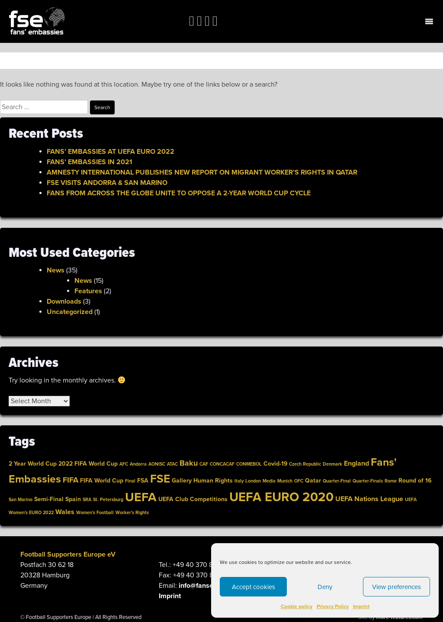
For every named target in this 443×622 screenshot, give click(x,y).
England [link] (356, 463)
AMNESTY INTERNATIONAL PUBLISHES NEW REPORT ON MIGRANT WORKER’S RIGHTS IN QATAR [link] (202, 172)
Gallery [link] (182, 480)
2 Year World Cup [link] (33, 463)
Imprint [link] (361, 606)
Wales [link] (64, 512)
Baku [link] (189, 463)
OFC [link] (298, 481)
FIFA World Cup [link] (101, 480)
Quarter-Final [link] (337, 481)
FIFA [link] (70, 480)
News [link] (55, 270)
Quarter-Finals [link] (368, 481)
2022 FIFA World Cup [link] (88, 463)
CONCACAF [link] (222, 464)
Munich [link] (284, 481)
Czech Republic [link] (305, 464)
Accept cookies (253, 587)
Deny (325, 587)
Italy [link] (239, 481)
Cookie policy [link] (296, 606)
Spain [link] (73, 499)
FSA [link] (142, 480)
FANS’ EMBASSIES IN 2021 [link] (89, 162)
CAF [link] (203, 464)
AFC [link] (123, 464)
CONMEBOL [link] (249, 464)
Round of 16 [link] (414, 480)
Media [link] (269, 481)
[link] (36, 21)
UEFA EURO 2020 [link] (281, 497)
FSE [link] (160, 479)
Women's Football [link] (95, 512)
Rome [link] (391, 481)
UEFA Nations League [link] (369, 499)
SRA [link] (87, 499)
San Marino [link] (20, 499)
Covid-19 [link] (275, 463)
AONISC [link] (156, 464)
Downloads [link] (64, 301)
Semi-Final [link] (49, 499)
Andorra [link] (138, 464)
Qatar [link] (313, 480)
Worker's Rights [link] (132, 512)
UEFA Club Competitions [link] (193, 499)
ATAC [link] (172, 464)
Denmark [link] (332, 464)
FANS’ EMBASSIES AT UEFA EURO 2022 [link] (110, 151)
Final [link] (130, 481)
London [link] (253, 481)
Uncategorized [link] (70, 312)
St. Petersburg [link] (108, 499)
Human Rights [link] (213, 480)
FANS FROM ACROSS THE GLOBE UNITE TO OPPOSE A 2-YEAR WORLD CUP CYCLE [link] (179, 193)
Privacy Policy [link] (333, 606)
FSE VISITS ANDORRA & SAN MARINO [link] (107, 182)
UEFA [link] (141, 497)
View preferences (396, 587)
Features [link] (88, 291)
